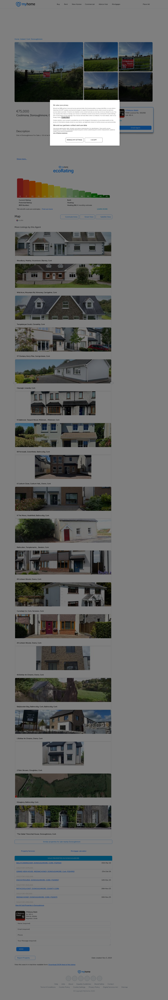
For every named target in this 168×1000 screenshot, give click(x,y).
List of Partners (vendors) (60, 133)
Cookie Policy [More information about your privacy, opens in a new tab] (65, 117)
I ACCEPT (94, 140)
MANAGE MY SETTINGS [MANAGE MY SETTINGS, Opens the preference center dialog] (74, 140)
